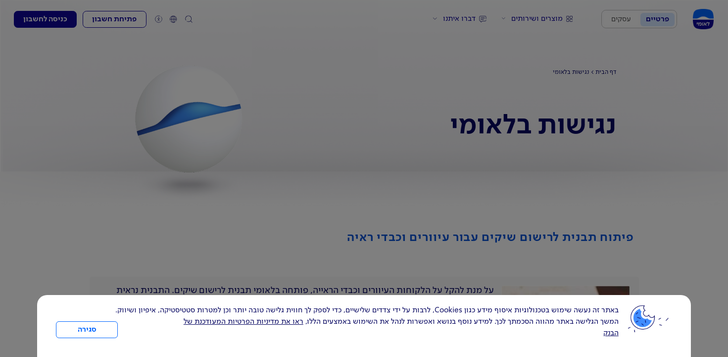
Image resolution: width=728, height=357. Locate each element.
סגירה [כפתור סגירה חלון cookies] (87, 330)
